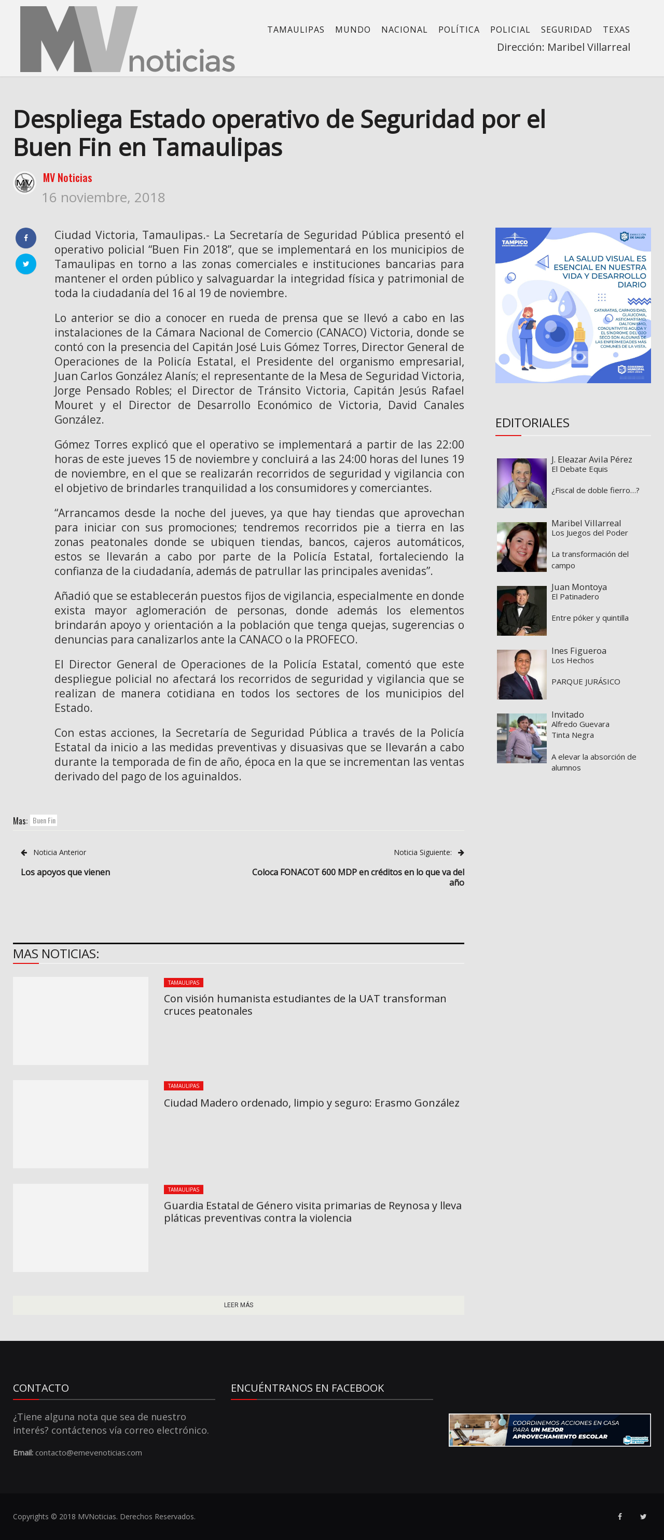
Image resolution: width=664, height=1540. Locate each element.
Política (459, 29)
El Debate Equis (579, 469)
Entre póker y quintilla (590, 617)
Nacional (404, 29)
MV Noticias (67, 177)
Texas (616, 29)
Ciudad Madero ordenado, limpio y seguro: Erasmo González (312, 1103)
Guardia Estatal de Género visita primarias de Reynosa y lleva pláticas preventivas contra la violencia (313, 1211)
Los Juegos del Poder (589, 532)
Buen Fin (44, 820)
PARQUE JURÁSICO (585, 681)
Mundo (353, 29)
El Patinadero (575, 596)
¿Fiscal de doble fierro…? (595, 490)
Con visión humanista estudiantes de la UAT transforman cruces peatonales (305, 1004)
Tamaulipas (296, 29)
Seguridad (566, 29)
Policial (510, 29)
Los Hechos (572, 660)
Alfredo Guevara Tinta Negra (580, 729)
